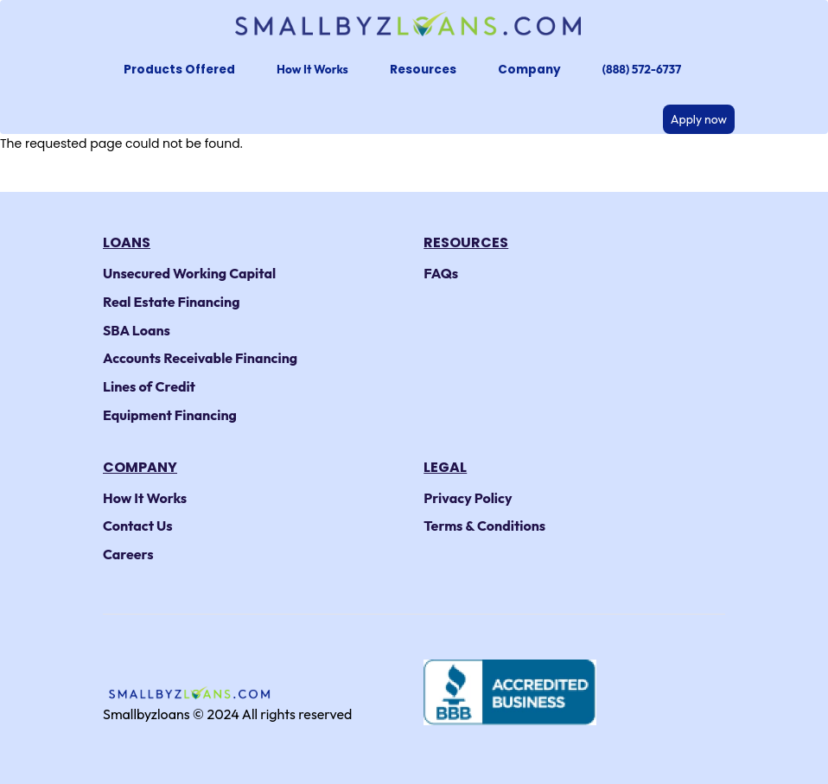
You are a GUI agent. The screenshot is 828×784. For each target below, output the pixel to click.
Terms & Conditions (484, 525)
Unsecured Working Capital (189, 273)
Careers (128, 554)
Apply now (699, 119)
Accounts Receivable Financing (200, 358)
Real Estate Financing (171, 301)
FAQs (441, 273)
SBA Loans (136, 330)
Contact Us (138, 525)
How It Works (312, 69)
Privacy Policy (468, 498)
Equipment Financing (170, 415)
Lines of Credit (149, 386)
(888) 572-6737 (641, 69)
